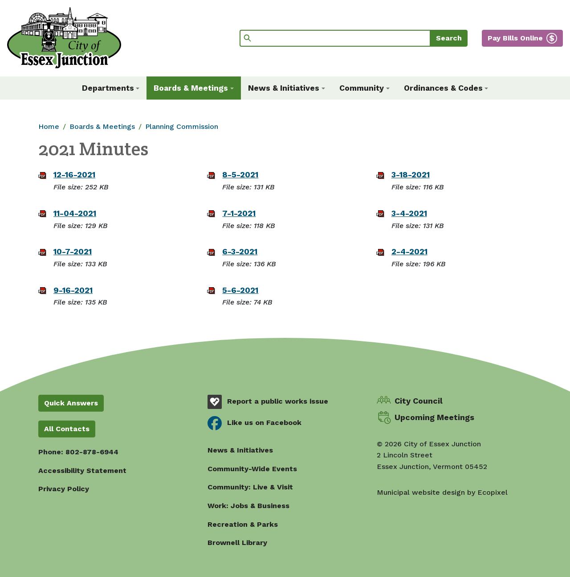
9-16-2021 (73, 290)
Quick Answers (71, 403)
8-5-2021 (240, 174)
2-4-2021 (409, 251)
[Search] (335, 38)
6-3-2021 (239, 251)
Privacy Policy (63, 489)
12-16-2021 (74, 174)
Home (48, 126)
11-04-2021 (74, 213)
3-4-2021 (409, 213)
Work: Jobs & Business (248, 505)
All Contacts (67, 429)
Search (449, 38)
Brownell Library (237, 542)
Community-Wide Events (252, 469)
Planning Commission (181, 126)
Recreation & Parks (243, 524)
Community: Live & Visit (250, 487)
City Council (419, 400)
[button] (111, 88)
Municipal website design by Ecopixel (442, 492)
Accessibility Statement (82, 470)
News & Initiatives (240, 450)
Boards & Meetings (102, 126)
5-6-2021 (240, 290)
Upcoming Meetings (434, 417)
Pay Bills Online (515, 38)
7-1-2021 (239, 213)
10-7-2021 (72, 251)
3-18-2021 (410, 174)
